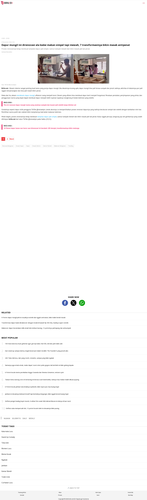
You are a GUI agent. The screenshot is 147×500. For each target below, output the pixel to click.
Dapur (28, 146)
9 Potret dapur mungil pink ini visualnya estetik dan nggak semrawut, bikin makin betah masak (33, 317)
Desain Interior (36, 146)
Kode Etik (130, 492)
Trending (70, 146)
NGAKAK (7, 418)
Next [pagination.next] (12, 139)
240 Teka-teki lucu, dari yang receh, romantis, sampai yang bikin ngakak (29, 358)
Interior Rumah (47, 146)
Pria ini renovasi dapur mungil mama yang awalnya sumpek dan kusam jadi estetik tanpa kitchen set (40, 105)
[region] (78, 15)
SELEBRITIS (16, 418)
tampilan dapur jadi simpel (47, 117)
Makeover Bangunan (60, 146)
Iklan (60, 492)
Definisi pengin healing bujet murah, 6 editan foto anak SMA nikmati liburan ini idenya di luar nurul (38, 401)
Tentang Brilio (22, 492)
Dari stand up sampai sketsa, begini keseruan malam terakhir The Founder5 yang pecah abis (36, 351)
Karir (98, 495)
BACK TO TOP (73, 488)
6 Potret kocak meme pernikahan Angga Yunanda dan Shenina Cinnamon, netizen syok (34, 372)
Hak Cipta (98, 492)
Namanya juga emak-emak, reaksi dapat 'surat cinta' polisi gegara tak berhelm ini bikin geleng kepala (39, 365)
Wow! (7, 38)
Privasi (60, 495)
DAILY (24, 418)
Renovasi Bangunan (7, 146)
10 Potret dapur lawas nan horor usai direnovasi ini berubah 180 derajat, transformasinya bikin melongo (41, 128)
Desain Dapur (20, 146)
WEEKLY (32, 418)
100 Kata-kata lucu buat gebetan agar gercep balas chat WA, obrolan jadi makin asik (33, 344)
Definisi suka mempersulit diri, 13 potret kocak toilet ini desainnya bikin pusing (32, 408)
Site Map (130, 495)
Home (3, 38)
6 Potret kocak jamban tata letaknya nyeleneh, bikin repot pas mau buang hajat (32, 387)
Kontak (22, 495)
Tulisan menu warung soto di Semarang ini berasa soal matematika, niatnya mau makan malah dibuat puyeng (42, 380)
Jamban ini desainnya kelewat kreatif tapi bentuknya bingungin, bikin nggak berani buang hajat (36, 394)
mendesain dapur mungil (26, 95)
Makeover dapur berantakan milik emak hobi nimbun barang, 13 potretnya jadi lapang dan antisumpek (36, 328)
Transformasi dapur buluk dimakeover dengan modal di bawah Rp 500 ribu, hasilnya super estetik (35, 323)
